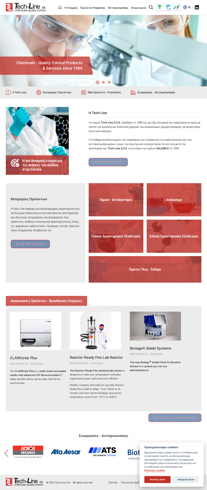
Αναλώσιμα (174, 200)
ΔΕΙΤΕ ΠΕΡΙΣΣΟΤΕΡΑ (107, 162)
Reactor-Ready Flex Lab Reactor (96, 357)
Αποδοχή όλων (157, 479)
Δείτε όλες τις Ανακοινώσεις (177, 417)
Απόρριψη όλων (185, 479)
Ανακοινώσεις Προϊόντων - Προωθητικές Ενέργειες (46, 301)
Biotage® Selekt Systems (150, 348)
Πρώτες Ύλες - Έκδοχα (145, 269)
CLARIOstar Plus (23, 358)
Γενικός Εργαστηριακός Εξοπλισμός (116, 236)
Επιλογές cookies (154, 470)
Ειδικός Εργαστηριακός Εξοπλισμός (173, 236)
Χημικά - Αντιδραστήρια (116, 200)
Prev (6, 452)
